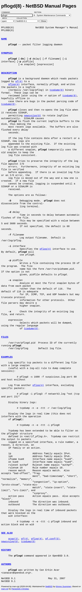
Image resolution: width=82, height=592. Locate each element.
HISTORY (6, 550)
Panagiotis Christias (20, 589)
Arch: (6, 18)
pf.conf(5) (52, 538)
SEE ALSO (7, 533)
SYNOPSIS (7, 53)
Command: (6, 12)
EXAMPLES (7, 357)
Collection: (22, 18)
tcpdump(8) (57, 90)
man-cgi (4, 589)
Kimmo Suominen (63, 586)
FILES (4, 337)
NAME (4, 39)
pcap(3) (13, 538)
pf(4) (19, 81)
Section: (38, 12)
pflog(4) (14, 84)
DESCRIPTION (9, 73)
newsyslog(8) (32, 115)
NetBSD (48, 586)
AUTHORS (6, 564)
